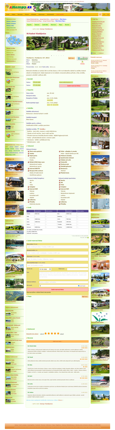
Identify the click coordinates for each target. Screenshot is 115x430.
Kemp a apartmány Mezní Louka (98, 62)
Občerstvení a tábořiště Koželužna (14, 101)
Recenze (20, 14)
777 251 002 (36, 85)
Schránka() (50, 14)
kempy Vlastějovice (46, 29)
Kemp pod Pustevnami (11, 382)
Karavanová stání (11, 19)
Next (88, 46)
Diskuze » (60, 400)
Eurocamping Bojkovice (98, 42)
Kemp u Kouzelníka (10, 124)
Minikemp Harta (10, 367)
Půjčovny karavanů (11, 59)
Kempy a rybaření (11, 21)
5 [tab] (61, 56)
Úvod (7, 14)
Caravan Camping (97, 28)
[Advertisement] (14, 414)
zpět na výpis (36, 29)
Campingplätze (30, 425)
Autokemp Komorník (98, 38)
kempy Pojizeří (14, 146)
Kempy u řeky (10, 25)
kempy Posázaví (54, 19)
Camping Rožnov (96, 48)
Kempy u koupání (11, 23)
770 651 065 (36, 82)
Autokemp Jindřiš (97, 44)
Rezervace (53, 24)
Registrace (58, 425)
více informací (80, 1)
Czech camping (22, 425)
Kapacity (29, 24)
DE (104, 14)
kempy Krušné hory (10, 144)
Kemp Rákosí (9, 94)
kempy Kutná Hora (44, 19)
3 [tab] (56, 56)
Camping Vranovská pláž (98, 22)
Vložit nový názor (57, 341)
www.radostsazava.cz (65, 82)
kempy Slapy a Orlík (10, 154)
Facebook (37, 425)
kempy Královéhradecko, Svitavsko (15, 152)
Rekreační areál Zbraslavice (12, 117)
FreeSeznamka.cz (11, 61)
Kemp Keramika (9, 223)
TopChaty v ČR (10, 159)
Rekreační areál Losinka (97, 310)
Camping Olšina (96, 36)
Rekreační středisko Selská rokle (13, 289)
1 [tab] (51, 56)
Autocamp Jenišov (97, 24)
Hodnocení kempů (11, 50)
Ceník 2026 (45, 24)
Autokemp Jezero (10, 347)
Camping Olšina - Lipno (11, 332)
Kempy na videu (11, 48)
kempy (16, 425)
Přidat (94, 53)
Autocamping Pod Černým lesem (14, 340)
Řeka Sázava (63, 19)
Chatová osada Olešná (11, 262)
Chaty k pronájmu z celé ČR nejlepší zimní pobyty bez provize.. (15, 168)
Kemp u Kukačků (96, 34)
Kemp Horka (9, 70)
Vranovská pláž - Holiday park (13, 325)
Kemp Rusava (106, 72)
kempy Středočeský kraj (32, 19)
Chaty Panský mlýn (10, 86)
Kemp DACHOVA (10, 249)
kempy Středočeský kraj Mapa (34, 21)
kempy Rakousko (97, 427)
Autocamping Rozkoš (98, 30)
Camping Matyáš (95, 335)
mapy (73, 427)
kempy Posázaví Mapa (48, 21)
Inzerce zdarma (11, 54)
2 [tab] (54, 56)
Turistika (42, 129)
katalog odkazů (66, 427)
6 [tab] (63, 56)
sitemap (64, 425)
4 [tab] (58, 56)
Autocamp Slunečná (11, 389)
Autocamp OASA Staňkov (97, 322)
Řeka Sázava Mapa (60, 21)
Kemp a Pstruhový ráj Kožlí (12, 109)
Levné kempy (10, 57)
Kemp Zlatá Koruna (96, 243)
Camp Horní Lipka (10, 360)
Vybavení (37, 24)
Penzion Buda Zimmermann (12, 77)
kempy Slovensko (11, 27)
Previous (27, 46)
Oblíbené (101, 53)
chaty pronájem (82, 427)
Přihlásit (33, 14)
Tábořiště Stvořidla (10, 131)
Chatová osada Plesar (98, 50)
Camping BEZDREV (97, 32)
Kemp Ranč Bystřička (11, 301)
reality (40, 427)
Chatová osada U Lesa (96, 270)
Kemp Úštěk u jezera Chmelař (13, 318)
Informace (41, 14)
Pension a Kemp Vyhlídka (12, 375)
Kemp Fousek (9, 397)
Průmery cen (10, 52)
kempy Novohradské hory (16, 150)
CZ (100, 14)
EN (108, 14)
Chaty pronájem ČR (12, 30)
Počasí (27, 14)
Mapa (13, 14)
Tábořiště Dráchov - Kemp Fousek (99, 347)
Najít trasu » (71, 58)
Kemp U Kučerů (96, 40)
